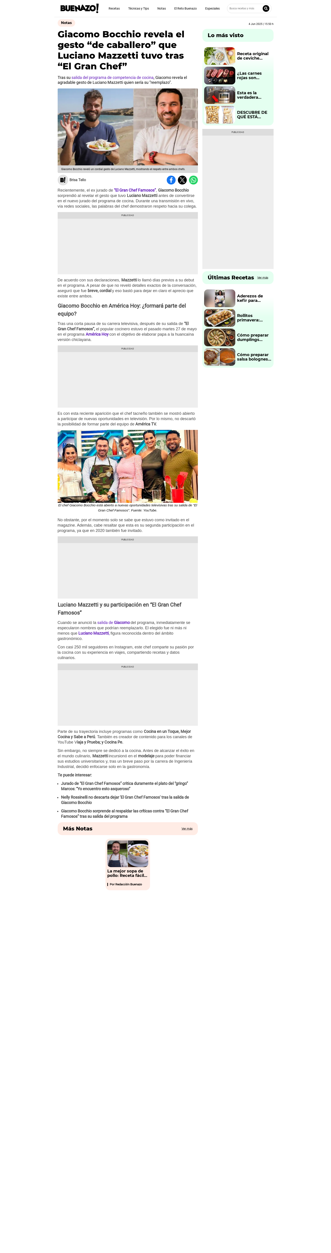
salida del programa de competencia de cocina (112, 77)
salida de (113, 622)
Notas (161, 8)
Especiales (212, 8)
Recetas (114, 8)
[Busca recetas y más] (249, 8)
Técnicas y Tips (138, 8)
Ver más (187, 828)
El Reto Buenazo (185, 8)
